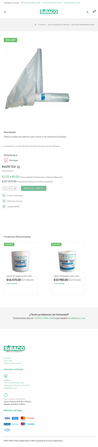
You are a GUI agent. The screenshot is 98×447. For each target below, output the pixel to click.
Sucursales (8, 360)
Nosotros (7, 358)
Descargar (11, 160)
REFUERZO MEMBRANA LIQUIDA (82, 25)
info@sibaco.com (73, 3)
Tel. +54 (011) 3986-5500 (14, 383)
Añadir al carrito (34, 188)
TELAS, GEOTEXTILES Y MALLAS (58, 25)
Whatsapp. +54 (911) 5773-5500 (16, 385)
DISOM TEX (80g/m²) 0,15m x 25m (19, 276)
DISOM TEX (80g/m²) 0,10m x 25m (66, 276)
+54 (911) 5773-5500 (53, 3)
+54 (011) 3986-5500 (32, 3)
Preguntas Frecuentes (12, 363)
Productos (41, 25)
